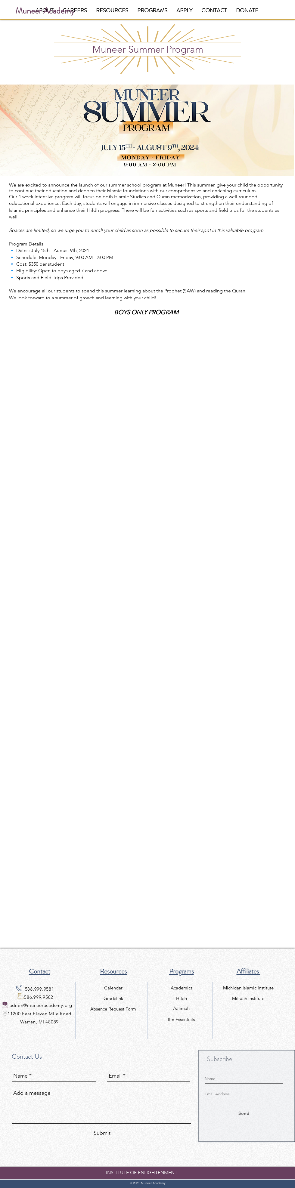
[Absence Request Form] (113, 1009)
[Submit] (102, 1133)
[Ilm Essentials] (181, 1019)
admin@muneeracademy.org (41, 1005)
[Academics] (181, 988)
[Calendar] (113, 988)
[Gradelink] (113, 998)
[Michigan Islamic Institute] (248, 988)
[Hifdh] (181, 998)
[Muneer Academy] (44, 11)
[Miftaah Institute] (248, 998)
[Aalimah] (181, 1008)
